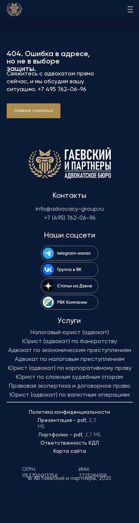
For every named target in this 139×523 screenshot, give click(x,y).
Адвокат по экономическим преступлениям (69, 350)
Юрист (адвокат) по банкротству (69, 342)
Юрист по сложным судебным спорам (69, 377)
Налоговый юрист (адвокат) (69, 333)
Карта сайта (69, 451)
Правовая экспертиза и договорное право (69, 386)
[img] (14, 9)
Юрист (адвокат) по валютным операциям (70, 395)
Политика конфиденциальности (69, 412)
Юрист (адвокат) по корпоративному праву (70, 368)
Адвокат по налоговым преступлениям (70, 359)
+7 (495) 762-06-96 (70, 218)
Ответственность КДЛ (69, 443)
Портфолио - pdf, (70, 435)
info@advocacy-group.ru (70, 209)
